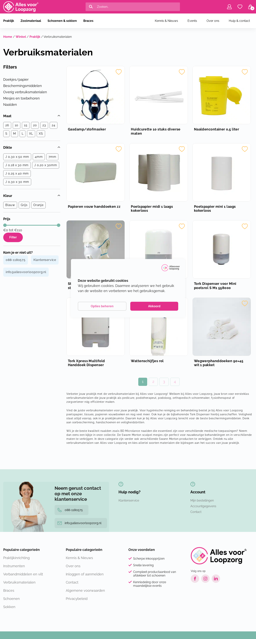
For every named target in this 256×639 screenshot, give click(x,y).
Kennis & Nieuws (166, 21)
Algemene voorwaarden (85, 590)
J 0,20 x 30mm (45, 165)
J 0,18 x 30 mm (17, 165)
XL (31, 133)
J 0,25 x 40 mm (17, 173)
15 (25, 125)
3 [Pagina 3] (164, 381)
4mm (39, 157)
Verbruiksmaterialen (19, 582)
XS (41, 133)
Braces (88, 21)
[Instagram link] (205, 578)
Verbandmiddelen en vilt (23, 574)
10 (16, 125)
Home (7, 37)
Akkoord (154, 306)
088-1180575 (15, 260)
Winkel (21, 37)
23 (44, 125)
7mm (52, 157)
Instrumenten (14, 566)
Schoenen (11, 599)
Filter (13, 237)
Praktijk (8, 21)
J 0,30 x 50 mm (17, 157)
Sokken (9, 607)
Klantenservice (44, 260)
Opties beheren (102, 306)
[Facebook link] (195, 578)
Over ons (213, 21)
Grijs (24, 205)
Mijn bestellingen (202, 500)
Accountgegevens (203, 506)
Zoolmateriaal (31, 21)
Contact (195, 512)
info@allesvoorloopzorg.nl (26, 272)
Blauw (10, 205)
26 (7, 125)
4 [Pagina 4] (175, 381)
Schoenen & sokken (62, 21)
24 (53, 125)
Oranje (38, 205)
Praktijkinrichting (16, 558)
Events (192, 21)
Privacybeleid (76, 599)
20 (35, 125)
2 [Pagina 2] (153, 381)
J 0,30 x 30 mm (17, 182)
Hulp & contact (239, 21)
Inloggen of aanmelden (85, 574)
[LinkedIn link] (216, 578)
